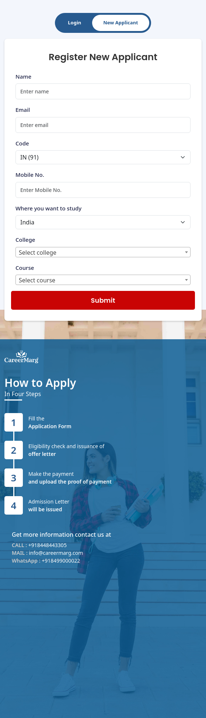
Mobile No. (29, 174)
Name (23, 76)
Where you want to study (48, 208)
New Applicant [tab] (120, 22)
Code (22, 143)
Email (22, 109)
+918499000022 (61, 560)
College (25, 239)
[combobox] (103, 252)
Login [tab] (74, 22)
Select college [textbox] (37, 252)
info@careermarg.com (56, 552)
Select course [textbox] (37, 280)
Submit (103, 300)
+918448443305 (47, 545)
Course (24, 267)
